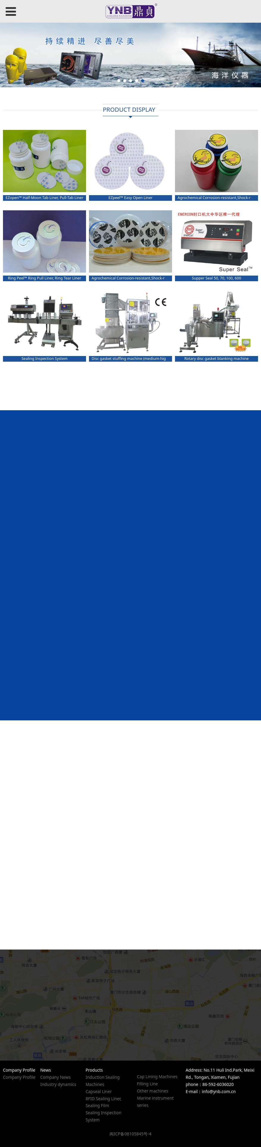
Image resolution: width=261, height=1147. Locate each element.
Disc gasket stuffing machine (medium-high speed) (136, 358)
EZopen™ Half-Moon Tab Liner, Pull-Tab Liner (44, 197)
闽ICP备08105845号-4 (130, 1134)
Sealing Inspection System (44, 358)
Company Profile (19, 1077)
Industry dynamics (58, 1084)
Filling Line (147, 1084)
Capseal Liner (98, 1091)
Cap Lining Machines (157, 1076)
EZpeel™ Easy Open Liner (131, 197)
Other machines (152, 1091)
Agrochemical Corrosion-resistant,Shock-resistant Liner (140, 278)
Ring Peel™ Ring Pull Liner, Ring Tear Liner (44, 278)
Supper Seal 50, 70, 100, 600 (216, 278)
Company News (55, 1077)
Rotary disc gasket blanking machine (216, 358)
